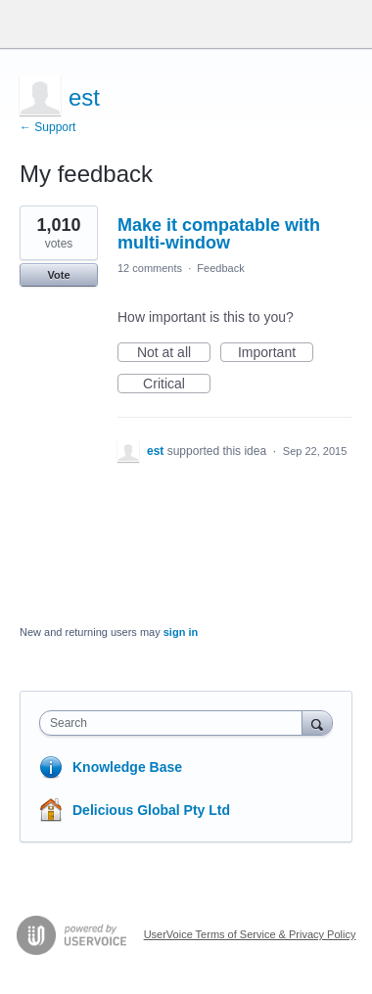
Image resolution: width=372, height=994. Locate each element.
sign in (180, 632)
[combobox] (175, 723)
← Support (47, 127)
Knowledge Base (127, 767)
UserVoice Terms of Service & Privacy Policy (250, 934)
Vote (58, 275)
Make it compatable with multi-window (218, 233)
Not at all (173, 353)
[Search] (317, 722)
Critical (176, 384)
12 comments (149, 268)
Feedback (220, 268)
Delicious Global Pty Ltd (151, 810)
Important (275, 353)
